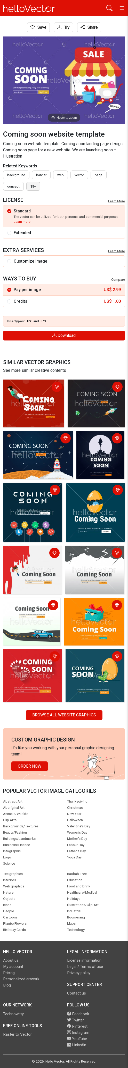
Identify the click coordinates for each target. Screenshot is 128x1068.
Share (89, 27)
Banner (41, 175)
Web (60, 175)
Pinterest (77, 1026)
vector (79, 175)
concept (13, 186)
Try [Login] (63, 27)
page (98, 175)
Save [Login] (38, 27)
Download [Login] (64, 335)
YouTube (77, 1038)
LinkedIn (76, 1045)
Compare (118, 279)
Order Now (29, 766)
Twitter (75, 1020)
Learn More (116, 201)
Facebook (78, 1014)
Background (16, 175)
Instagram (78, 1032)
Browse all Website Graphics (64, 715)
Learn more (22, 222)
